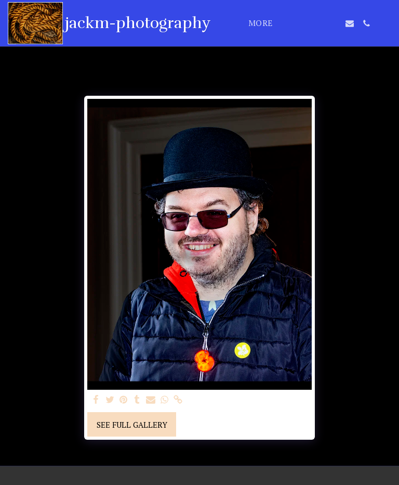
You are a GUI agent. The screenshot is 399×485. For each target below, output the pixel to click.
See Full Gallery (132, 424)
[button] (300, 23)
